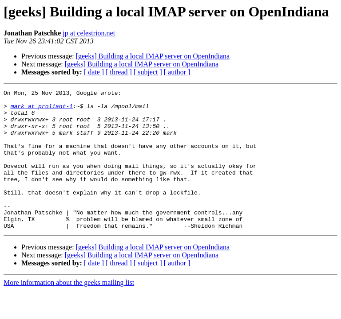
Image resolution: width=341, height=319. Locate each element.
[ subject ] (148, 72)
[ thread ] (119, 72)
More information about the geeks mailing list (69, 310)
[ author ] (177, 72)
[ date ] (94, 72)
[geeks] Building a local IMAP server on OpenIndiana (153, 56)
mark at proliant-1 (42, 110)
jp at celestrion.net (89, 33)
